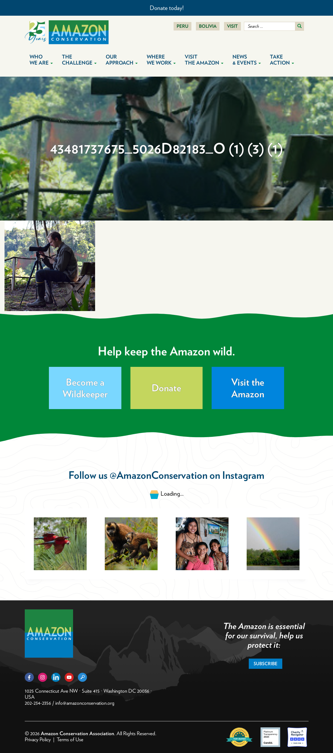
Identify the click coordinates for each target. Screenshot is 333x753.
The (79, 60)
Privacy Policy (38, 739)
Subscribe (265, 663)
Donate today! (167, 7)
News (246, 60)
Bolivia (207, 26)
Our (122, 60)
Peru (182, 26)
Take (282, 60)
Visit (232, 26)
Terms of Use (70, 739)
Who (41, 60)
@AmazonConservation (158, 475)
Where (161, 60)
